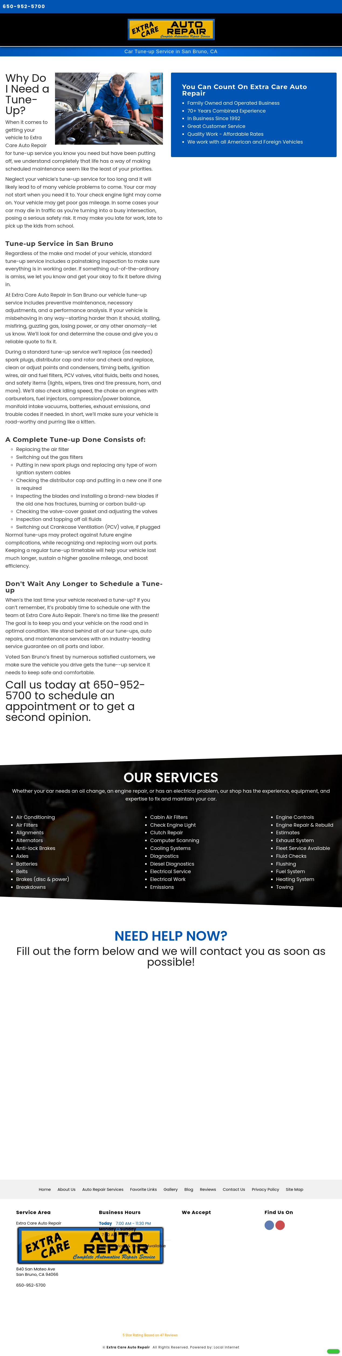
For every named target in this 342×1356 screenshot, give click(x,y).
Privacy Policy (265, 1187)
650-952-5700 (24, 6)
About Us (66, 1187)
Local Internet (227, 1345)
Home (45, 1187)
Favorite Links (143, 1187)
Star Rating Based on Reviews (150, 1333)
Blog (188, 1187)
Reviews (208, 1187)
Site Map (294, 1187)
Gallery (170, 1187)
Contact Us (234, 1187)
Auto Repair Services (103, 1187)
